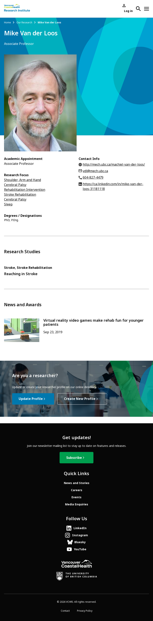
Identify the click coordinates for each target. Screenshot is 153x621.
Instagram (80, 535)
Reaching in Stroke (20, 274)
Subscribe (74, 457)
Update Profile (31, 398)
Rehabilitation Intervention (24, 189)
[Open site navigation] (146, 8)
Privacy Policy (84, 611)
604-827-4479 (93, 177)
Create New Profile (79, 398)
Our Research (24, 22)
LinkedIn (80, 528)
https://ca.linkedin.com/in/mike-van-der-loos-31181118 (113, 186)
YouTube (80, 549)
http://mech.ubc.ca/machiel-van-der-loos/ (114, 164)
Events (76, 497)
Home (7, 22)
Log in (128, 11)
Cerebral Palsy (15, 184)
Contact (65, 611)
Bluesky (80, 542)
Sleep (8, 204)
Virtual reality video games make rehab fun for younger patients (93, 322)
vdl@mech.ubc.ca (95, 171)
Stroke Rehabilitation (20, 194)
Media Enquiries (76, 504)
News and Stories (76, 483)
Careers (76, 490)
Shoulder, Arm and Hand (22, 180)
